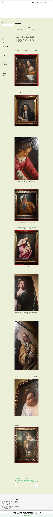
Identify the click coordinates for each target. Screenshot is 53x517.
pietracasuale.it (35, 2)
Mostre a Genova (21, 480)
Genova (4, 57)
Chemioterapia (17, 481)
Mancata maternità (5, 73)
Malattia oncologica (5, 71)
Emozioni (4, 55)
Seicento (33, 480)
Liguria (4, 69)
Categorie (40, 2)
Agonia (4, 80)
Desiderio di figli (5, 77)
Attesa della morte (5, 75)
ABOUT (49, 2)
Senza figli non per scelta (6, 66)
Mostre (22, 25)
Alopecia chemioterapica (22, 481)
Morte (4, 60)
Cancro (4, 78)
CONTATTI (45, 2)
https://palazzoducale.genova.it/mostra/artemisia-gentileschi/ (23, 478)
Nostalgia (4, 62)
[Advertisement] (26, 11)
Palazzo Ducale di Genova (28, 480)
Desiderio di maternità (6, 64)
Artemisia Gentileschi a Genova (30, 481)
